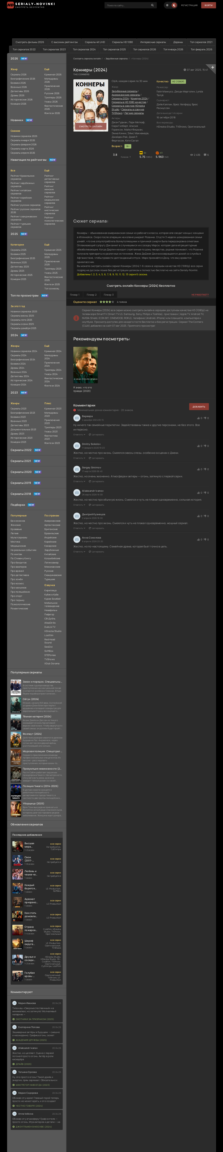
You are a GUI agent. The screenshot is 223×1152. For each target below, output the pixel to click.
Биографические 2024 (23, 359)
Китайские (50, 554)
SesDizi (48, 646)
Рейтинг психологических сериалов (53, 220)
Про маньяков (18, 587)
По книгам (16, 554)
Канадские (50, 545)
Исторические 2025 (22, 274)
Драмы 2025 (17, 270)
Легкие (15, 533)
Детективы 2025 (20, 266)
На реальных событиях (24, 550)
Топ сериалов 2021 (201, 42)
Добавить (199, 406)
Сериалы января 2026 (23, 140)
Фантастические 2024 (53, 380)
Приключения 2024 (52, 364)
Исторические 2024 (22, 380)
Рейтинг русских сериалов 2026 (26, 211)
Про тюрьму (17, 600)
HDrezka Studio (52, 631)
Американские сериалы (126, 94)
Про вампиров (18, 566)
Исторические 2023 (22, 437)
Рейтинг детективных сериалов (51, 179)
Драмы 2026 (17, 95)
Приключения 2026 (52, 87)
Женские (16, 524)
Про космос (17, 583)
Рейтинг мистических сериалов (51, 210)
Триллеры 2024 (52, 369)
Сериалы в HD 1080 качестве (129, 102)
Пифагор (49, 614)
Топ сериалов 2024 (84, 49)
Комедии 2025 (18, 279)
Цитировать (96, 434)
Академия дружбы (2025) (30, 1040)
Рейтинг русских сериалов (26, 205)
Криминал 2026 (52, 74)
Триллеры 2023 (52, 427)
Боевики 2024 (18, 363)
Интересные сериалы (153, 42)
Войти (209, 5)
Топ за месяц (51, 288)
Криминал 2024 (52, 351)
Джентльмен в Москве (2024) (32, 1126)
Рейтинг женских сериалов (49, 189)
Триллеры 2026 (52, 97)
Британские (51, 529)
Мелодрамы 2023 (51, 414)
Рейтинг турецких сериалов (21, 225)
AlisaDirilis (50, 622)
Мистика (15, 541)
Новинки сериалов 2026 (24, 136)
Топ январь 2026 (173, 49)
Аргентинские (52, 524)
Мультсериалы (19, 537)
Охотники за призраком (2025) (33, 1019)
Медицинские (18, 545)
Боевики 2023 (18, 416)
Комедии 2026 (18, 103)
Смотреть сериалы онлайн (87, 58)
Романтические (19, 608)
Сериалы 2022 (21, 450)
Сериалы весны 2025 (22, 315)
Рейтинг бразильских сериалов (22, 177)
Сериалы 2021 (21, 461)
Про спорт (16, 595)
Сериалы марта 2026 (22, 148)
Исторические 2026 (22, 99)
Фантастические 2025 (53, 278)
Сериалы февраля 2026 (24, 144)
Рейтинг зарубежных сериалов (22, 184)
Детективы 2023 (20, 425)
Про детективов (20, 575)
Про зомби (17, 579)
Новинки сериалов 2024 (24, 351)
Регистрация (189, 5)
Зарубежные (51, 550)
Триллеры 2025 (52, 268)
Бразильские (51, 533)
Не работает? (200, 294)
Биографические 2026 (23, 78)
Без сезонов (18, 520)
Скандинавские (53, 575)
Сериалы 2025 (18, 249)
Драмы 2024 (17, 367)
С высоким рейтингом (64, 42)
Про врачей (17, 570)
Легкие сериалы (134, 113)
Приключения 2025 (52, 263)
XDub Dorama (51, 663)
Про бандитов (18, 562)
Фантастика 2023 (50, 437)
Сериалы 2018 (21, 494)
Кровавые (16, 529)
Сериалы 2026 (18, 74)
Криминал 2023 (52, 408)
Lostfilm (48, 635)
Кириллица (50, 590)
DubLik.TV (49, 626)
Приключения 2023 (52, 421)
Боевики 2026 (18, 82)
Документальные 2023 (23, 429)
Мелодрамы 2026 (51, 80)
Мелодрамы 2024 (51, 357)
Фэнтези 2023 (52, 443)
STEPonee (50, 655)
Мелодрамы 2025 (51, 255)
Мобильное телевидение (51, 604)
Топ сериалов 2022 (24, 49)
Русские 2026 (51, 93)
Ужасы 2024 (51, 374)
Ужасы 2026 (51, 101)
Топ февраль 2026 (201, 49)
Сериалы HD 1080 (122, 42)
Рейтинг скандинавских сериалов (24, 218)
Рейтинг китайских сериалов (21, 192)
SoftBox (48, 650)
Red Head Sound (49, 641)
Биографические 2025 (23, 258)
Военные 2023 (19, 421)
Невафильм (50, 610)
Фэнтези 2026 (52, 113)
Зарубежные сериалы (117, 58)
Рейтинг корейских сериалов (21, 199)
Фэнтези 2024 (52, 385)
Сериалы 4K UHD (95, 42)
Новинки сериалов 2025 (24, 311)
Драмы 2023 (17, 433)
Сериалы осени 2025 (22, 324)
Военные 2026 (19, 87)
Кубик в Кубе (51, 594)
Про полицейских (20, 591)
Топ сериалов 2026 (144, 49)
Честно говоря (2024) (28, 1105)
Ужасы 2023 (50, 431)
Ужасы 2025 (51, 272)
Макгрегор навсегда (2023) (31, 1084)
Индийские (50, 537)
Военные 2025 (19, 262)
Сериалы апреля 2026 (23, 152)
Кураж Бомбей (52, 598)
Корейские (50, 541)
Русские (48, 570)
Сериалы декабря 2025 (24, 328)
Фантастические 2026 (53, 107)
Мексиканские (52, 566)
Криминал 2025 (52, 249)
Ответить (79, 434)
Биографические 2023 (23, 412)
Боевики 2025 (18, 254)
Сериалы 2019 (21, 483)
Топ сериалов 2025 (114, 49)
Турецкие (49, 579)
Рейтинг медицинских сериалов (51, 199)
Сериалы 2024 (18, 355)
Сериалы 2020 (21, 472)
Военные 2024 (19, 372)
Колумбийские (52, 558)
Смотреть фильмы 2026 (30, 42)
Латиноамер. (51, 562)
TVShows (49, 659)
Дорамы (178, 42)
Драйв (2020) (22, 1064)
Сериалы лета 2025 (21, 319)
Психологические (20, 604)
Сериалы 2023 (18, 408)
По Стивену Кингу (21, 558)
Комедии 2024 (18, 384)
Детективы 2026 (20, 91)
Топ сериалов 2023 (54, 49)
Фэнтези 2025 (52, 284)
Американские (52, 520)
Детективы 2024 (20, 376)
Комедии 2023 (18, 442)
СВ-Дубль (49, 618)
